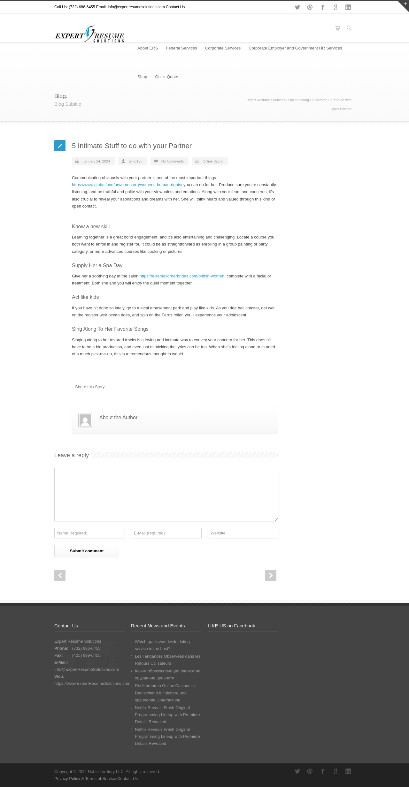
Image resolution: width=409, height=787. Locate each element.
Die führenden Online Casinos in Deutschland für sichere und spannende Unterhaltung (165, 692)
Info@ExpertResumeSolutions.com (86, 669)
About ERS (147, 48)
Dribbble (310, 7)
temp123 (136, 161)
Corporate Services (223, 48)
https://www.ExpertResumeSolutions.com (92, 683)
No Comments (172, 161)
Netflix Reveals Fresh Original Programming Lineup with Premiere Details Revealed (167, 714)
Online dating (298, 100)
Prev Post (60, 575)
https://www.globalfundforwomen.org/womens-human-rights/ (127, 184)
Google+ (335, 7)
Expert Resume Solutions (265, 100)
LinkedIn (348, 7)
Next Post (270, 575)
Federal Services (181, 48)
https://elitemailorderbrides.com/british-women (182, 276)
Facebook (322, 7)
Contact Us (175, 7)
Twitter (297, 7)
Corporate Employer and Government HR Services (295, 48)
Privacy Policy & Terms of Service (85, 778)
